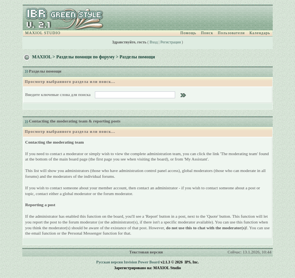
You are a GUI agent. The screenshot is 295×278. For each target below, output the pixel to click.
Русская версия (109, 262)
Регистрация (171, 42)
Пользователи (231, 33)
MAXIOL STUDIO (43, 33)
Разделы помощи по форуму (85, 57)
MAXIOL (41, 57)
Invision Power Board (141, 262)
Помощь (189, 33)
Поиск (207, 33)
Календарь (259, 33)
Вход (154, 42)
